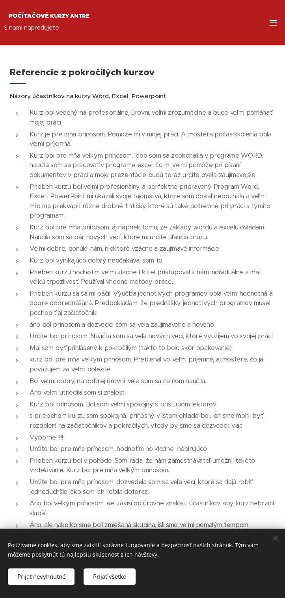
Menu (273, 22)
